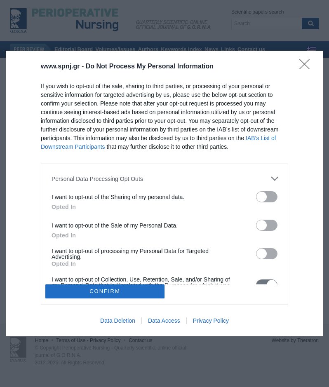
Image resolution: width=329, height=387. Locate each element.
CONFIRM (104, 291)
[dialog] (164, 193)
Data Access (164, 320)
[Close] (307, 67)
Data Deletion (117, 320)
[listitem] (164, 178)
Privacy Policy (211, 320)
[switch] (266, 196)
